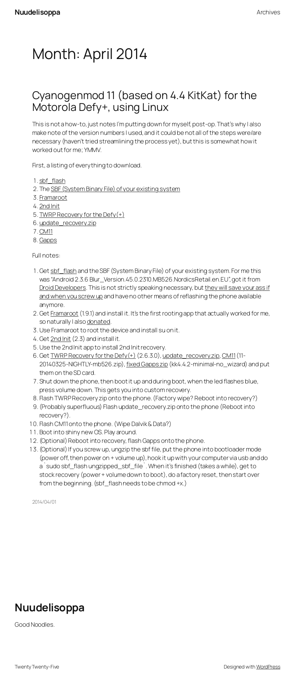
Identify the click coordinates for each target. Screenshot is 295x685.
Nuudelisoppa (37, 12)
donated (98, 321)
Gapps (48, 240)
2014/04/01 (44, 501)
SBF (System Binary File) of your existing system (115, 189)
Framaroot (53, 197)
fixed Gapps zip (147, 364)
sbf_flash (52, 180)
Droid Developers (62, 287)
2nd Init (49, 206)
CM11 (46, 231)
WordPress (268, 666)
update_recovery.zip (67, 223)
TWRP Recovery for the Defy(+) (82, 214)
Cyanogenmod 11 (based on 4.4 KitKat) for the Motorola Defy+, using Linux (144, 101)
